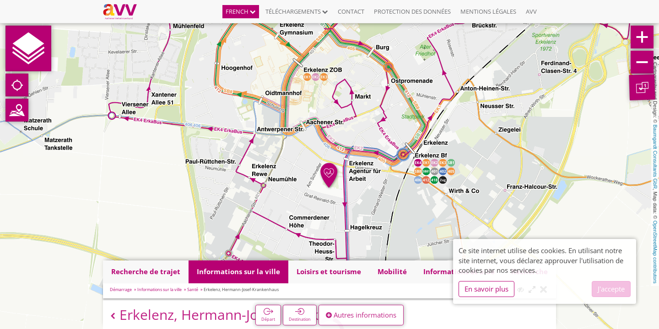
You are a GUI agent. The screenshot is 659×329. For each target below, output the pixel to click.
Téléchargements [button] (296, 11)
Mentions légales (488, 11)
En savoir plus (486, 288)
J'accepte (611, 288)
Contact (351, 11)
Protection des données (412, 11)
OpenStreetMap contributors (655, 251)
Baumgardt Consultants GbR (655, 157)
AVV (531, 11)
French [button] (241, 11)
